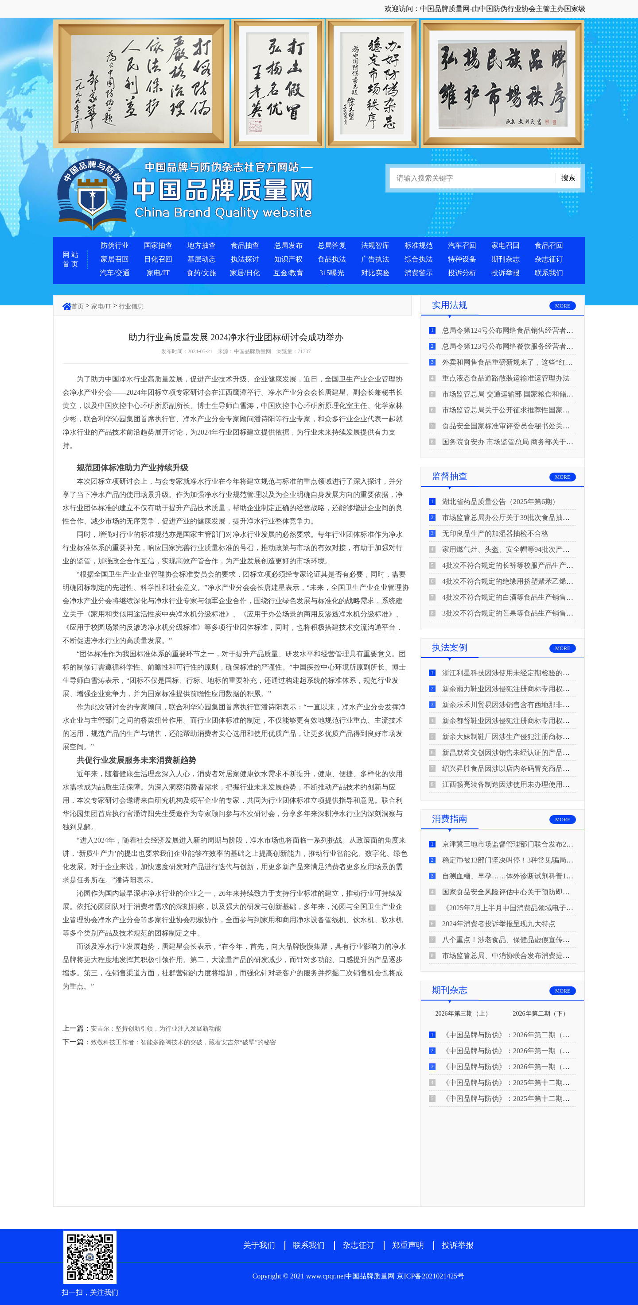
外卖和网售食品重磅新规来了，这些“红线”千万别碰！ (526, 362)
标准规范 (419, 245)
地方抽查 (201, 245)
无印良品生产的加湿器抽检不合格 (495, 533)
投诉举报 (505, 273)
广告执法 (375, 259)
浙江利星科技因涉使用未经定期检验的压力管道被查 (523, 673)
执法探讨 (245, 259)
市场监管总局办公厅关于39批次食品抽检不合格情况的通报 (534, 517)
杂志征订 (549, 259)
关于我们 (259, 1245)
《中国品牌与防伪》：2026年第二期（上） (509, 1035)
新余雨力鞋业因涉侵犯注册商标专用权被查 (509, 689)
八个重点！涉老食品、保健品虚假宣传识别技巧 (516, 939)
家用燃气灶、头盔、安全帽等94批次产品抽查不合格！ (527, 549)
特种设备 (462, 259)
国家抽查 (158, 245)
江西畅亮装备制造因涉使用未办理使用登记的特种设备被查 (534, 784)
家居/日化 (245, 273)
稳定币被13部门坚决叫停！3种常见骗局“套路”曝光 (521, 860)
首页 (77, 306)
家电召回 (505, 245)
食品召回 (549, 245)
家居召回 (115, 259)
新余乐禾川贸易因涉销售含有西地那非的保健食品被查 (527, 704)
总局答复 (332, 245)
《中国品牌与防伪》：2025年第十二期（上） (513, 1098)
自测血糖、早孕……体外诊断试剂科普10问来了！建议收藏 (534, 876)
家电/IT (158, 273)
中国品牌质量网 (252, 351)
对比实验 (375, 273)
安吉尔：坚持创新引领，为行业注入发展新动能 (156, 1028)
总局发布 (288, 245)
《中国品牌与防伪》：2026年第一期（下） (509, 1051)
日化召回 (158, 259)
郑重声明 (408, 1245)
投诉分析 (462, 273)
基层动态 (201, 259)
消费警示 (419, 273)
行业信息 (131, 306)
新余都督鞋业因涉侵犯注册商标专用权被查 (509, 720)
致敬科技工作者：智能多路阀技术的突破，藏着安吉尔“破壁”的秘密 (183, 1042)
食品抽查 (245, 245)
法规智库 (375, 245)
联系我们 (549, 273)
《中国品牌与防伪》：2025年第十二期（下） (513, 1082)
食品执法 (332, 259)
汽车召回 (462, 245)
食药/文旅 (202, 273)
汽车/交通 (115, 273)
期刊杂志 (505, 259)
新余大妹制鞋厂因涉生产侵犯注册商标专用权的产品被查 (530, 736)
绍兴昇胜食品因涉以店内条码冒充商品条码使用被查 (523, 768)
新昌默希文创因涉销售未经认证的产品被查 (509, 752)
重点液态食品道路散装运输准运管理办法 (506, 378)
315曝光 (331, 273)
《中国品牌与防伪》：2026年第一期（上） (509, 1066)
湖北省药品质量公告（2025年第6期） (500, 501)
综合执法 (419, 259)
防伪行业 (115, 245)
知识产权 (288, 259)
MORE (563, 306)
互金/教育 (288, 273)
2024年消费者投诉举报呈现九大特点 (499, 924)
